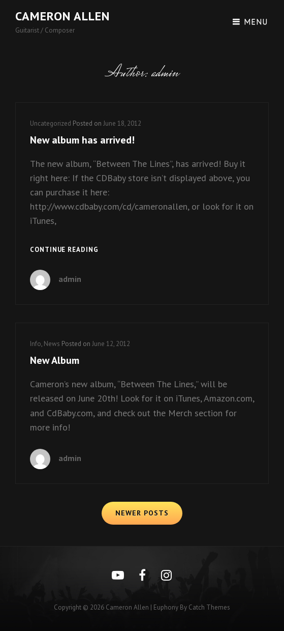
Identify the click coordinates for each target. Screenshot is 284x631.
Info (35, 343)
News (52, 343)
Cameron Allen (62, 16)
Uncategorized (50, 123)
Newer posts (141, 513)
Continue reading (64, 250)
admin (69, 279)
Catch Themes (209, 607)
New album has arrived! (82, 140)
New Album (54, 360)
